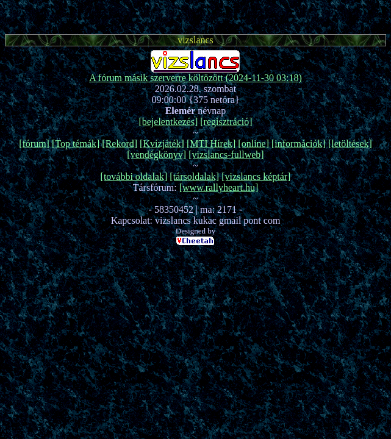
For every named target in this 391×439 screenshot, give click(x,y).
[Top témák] (75, 143)
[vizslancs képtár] (255, 176)
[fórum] (34, 143)
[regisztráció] (226, 121)
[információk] (298, 143)
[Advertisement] (195, 15)
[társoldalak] (194, 176)
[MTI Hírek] (211, 143)
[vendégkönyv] (156, 154)
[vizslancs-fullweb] (226, 154)
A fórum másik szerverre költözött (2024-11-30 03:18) (195, 78)
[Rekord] (119, 143)
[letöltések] (350, 143)
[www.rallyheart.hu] (219, 187)
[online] (253, 143)
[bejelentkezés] (168, 121)
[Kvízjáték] (162, 143)
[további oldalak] (134, 176)
